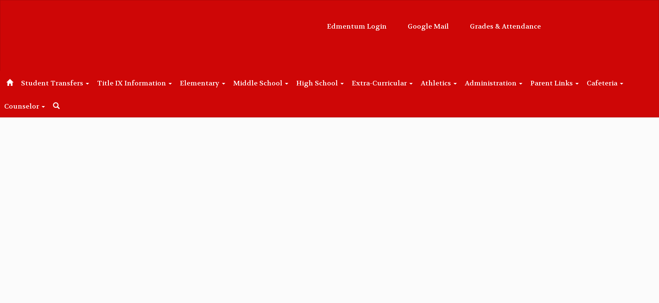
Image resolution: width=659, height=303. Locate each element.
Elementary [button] (229, 83)
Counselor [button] (89, 106)
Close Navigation (170, 109)
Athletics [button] (484, 83)
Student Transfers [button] (73, 83)
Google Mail (344, 22)
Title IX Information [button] (156, 83)
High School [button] (356, 83)
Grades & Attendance (421, 22)
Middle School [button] (292, 83)
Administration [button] (543, 83)
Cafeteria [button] (37, 106)
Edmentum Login (273, 22)
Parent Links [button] (609, 83)
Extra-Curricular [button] (423, 83)
